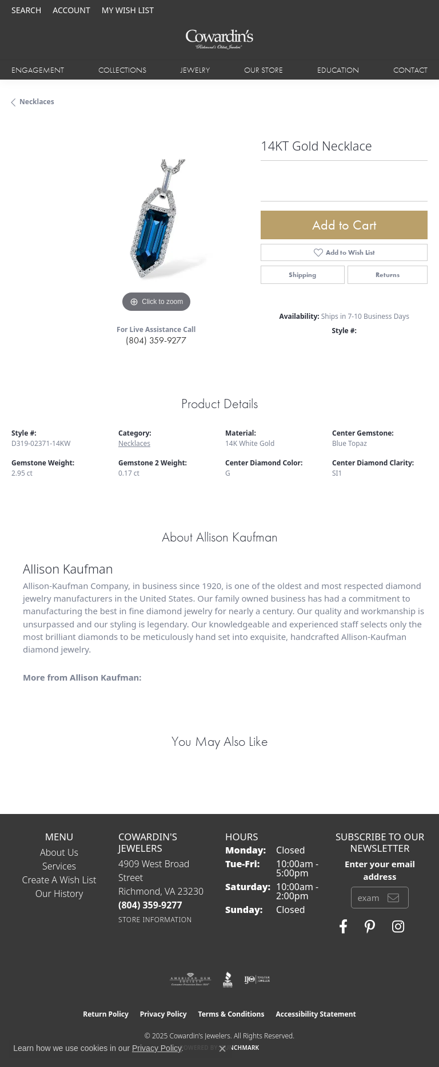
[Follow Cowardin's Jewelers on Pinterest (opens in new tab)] (370, 927)
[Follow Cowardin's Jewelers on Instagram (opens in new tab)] (398, 927)
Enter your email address (380, 870)
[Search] (26, 10)
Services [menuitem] (59, 866)
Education (338, 70)
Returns (388, 274)
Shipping (302, 274)
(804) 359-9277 (156, 340)
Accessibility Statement (316, 1014)
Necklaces (36, 101)
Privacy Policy (163, 1014)
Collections (122, 70)
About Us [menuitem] (59, 852)
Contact (410, 70)
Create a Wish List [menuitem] (59, 880)
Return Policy (106, 1014)
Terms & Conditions (231, 1014)
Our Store (263, 70)
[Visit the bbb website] (228, 979)
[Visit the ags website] (190, 979)
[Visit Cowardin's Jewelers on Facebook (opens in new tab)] (343, 927)
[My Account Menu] (71, 10)
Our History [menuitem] (59, 893)
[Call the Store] (150, 905)
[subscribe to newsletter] (393, 897)
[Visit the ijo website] (257, 979)
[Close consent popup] (222, 1048)
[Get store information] (155, 919)
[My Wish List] (128, 10)
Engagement (37, 70)
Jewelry (195, 70)
